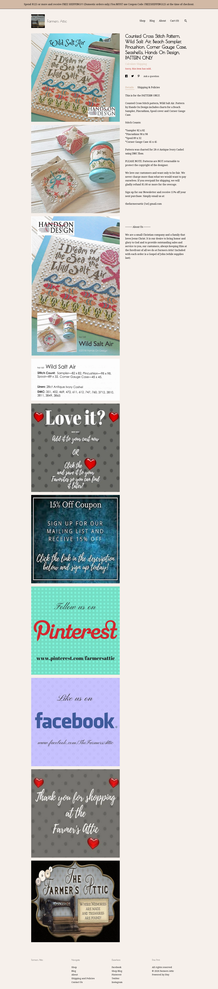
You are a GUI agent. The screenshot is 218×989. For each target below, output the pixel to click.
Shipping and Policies (83, 978)
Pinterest (116, 974)
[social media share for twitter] (132, 76)
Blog (152, 20)
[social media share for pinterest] (138, 76)
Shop (142, 20)
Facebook (116, 967)
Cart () (174, 20)
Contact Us (77, 982)
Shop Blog (117, 971)
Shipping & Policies (148, 87)
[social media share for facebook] (126, 76)
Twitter (115, 978)
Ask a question (151, 76)
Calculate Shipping (136, 64)
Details (129, 87)
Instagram (117, 982)
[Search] (186, 21)
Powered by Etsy (160, 974)
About (162, 20)
